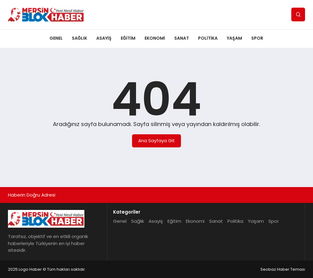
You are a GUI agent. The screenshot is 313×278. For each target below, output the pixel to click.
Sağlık (79, 38)
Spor (257, 38)
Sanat (181, 38)
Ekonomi (155, 38)
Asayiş (104, 38)
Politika (208, 38)
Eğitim (128, 38)
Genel (56, 38)
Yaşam (234, 38)
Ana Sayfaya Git (156, 140)
